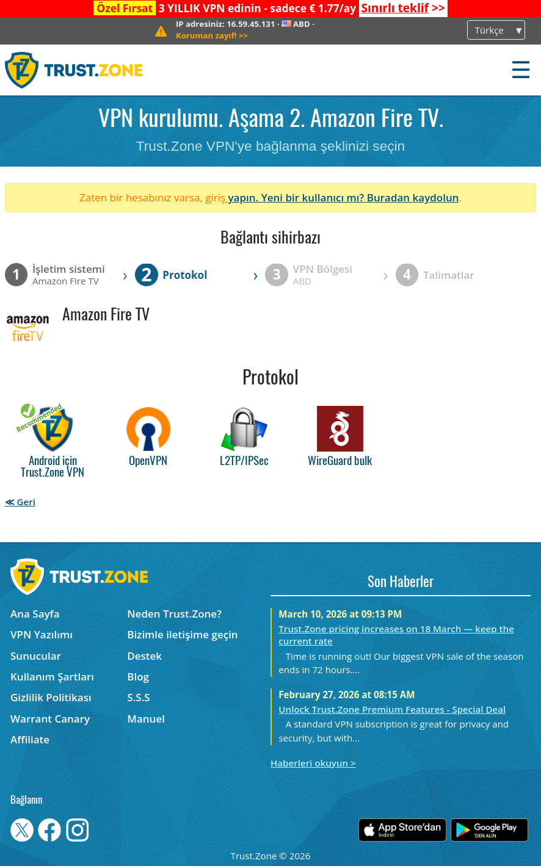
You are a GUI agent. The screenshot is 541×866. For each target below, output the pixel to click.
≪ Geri (20, 502)
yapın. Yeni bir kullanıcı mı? (296, 197)
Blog (138, 676)
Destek (144, 656)
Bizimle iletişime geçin (182, 634)
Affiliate (29, 739)
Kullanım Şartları (52, 676)
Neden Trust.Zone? (174, 614)
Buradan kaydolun (413, 197)
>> (403, 8)
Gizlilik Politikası (51, 697)
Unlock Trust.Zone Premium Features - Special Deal (392, 709)
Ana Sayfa (35, 614)
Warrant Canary (50, 719)
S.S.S (138, 697)
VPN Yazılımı (41, 634)
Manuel (146, 719)
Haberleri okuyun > (313, 763)
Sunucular (35, 656)
